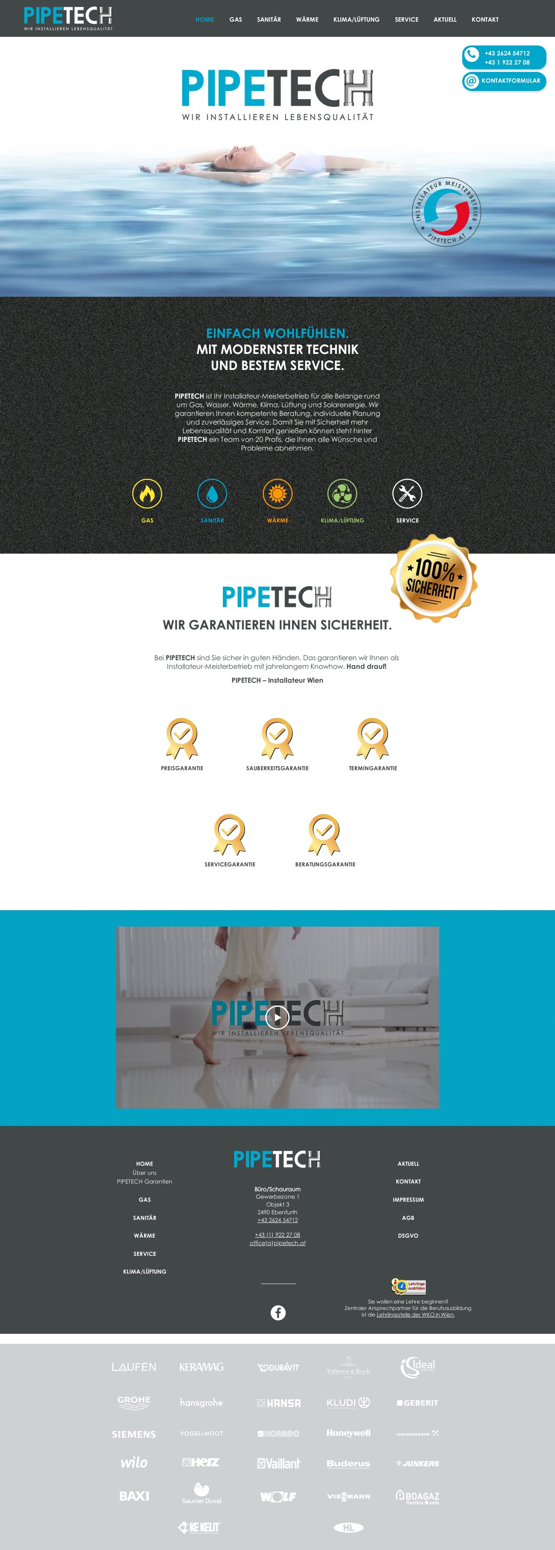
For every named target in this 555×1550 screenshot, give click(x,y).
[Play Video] (277, 1017)
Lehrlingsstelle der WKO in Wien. (416, 1314)
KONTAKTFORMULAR (511, 80)
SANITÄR (145, 1217)
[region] (182, 743)
